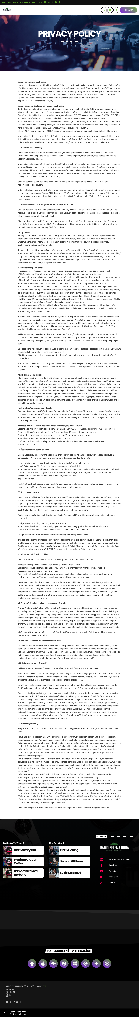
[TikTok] (52, 2)
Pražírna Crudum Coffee (26, 862)
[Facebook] (60, 2)
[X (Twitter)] (49, 2)
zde (44, 987)
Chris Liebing (69, 851)
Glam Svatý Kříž (25, 851)
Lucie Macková (70, 874)
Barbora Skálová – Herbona (27, 874)
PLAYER (128, 10)
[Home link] (7, 10)
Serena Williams (71, 862)
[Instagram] (56, 2)
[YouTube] (45, 2)
